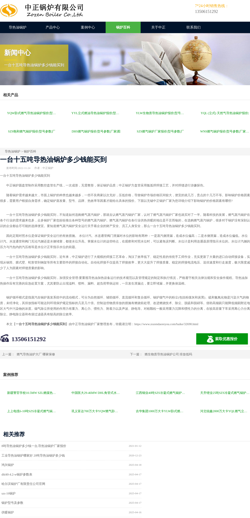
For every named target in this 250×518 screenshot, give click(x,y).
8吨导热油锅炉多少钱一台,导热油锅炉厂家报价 (35, 446)
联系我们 (193, 27)
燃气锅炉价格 (48, 506)
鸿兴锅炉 (9, 455)
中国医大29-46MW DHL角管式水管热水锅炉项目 (96, 392)
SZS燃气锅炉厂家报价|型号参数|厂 (160, 131)
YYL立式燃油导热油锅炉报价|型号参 (96, 113)
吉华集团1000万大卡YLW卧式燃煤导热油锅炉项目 (161, 411)
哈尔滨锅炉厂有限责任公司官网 (24, 465)
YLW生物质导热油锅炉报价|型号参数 (161, 113)
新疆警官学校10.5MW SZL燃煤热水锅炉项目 (32, 392)
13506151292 (28, 339)
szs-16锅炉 (138, 465)
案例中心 (88, 27)
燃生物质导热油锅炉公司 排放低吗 (168, 354)
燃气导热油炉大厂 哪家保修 (36, 354)
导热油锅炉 (17, 27)
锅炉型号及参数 (14, 474)
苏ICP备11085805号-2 (196, 506)
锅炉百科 (123, 27)
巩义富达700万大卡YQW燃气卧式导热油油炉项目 (96, 411)
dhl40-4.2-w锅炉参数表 (146, 455)
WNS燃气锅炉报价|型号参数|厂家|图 (225, 131)
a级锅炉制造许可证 (16, 484)
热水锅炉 (137, 484)
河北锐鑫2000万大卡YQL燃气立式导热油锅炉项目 (225, 411)
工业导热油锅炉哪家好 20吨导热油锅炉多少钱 (163, 446)
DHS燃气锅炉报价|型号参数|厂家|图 (96, 131)
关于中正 (158, 27)
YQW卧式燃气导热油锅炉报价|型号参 (32, 113)
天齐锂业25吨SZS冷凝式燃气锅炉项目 (225, 392)
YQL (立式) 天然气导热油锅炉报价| (225, 113)
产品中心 (53, 27)
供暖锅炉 (137, 474)
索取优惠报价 (222, 339)
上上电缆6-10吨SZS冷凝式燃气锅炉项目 (32, 411)
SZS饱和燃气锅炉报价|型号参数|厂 (31, 131)
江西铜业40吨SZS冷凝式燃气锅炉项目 (161, 392)
